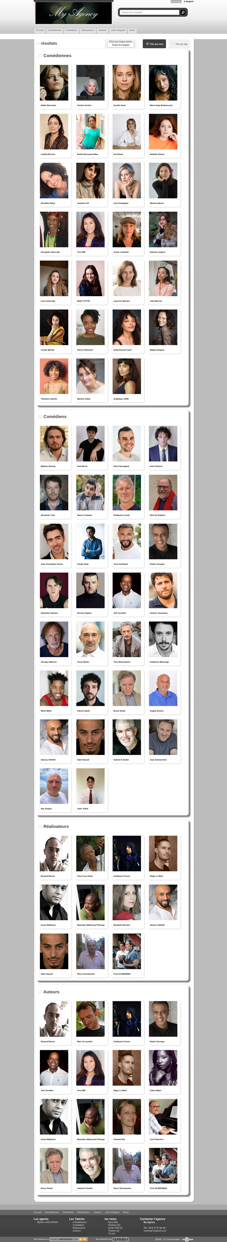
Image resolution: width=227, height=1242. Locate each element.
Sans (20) (113, 1222)
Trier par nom (154, 44)
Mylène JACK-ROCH (47, 1222)
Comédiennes (55, 30)
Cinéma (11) (114, 1225)
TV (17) (111, 1233)
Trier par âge (180, 44)
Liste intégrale (118, 30)
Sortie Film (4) (115, 1228)
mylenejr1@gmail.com (155, 1231)
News (132, 30)
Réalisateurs (88, 30)
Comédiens (71, 30)
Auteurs (102, 30)
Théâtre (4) (113, 1231)
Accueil (39, 30)
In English (188, 1)
